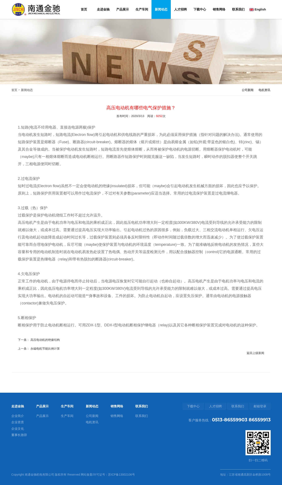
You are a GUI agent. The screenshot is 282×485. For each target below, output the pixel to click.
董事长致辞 (19, 435)
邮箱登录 (260, 406)
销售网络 (219, 9)
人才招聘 (180, 9)
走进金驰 (103, 9)
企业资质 (17, 422)
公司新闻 (247, 90)
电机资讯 (264, 90)
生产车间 (142, 9)
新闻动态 (161, 9)
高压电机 (25, 234)
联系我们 (238, 9)
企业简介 (17, 416)
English (257, 9)
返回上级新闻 (255, 364)
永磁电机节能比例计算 (45, 360)
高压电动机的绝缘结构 (45, 351)
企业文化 (17, 428)
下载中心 (199, 9)
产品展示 (122, 9)
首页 (84, 9)
